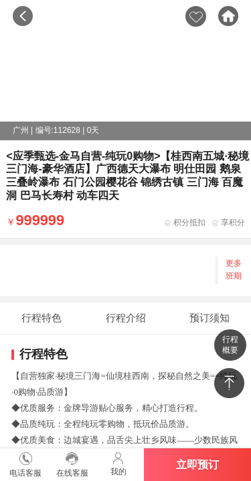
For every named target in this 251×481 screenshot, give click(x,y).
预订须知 (209, 317)
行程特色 (41, 317)
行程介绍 (126, 317)
